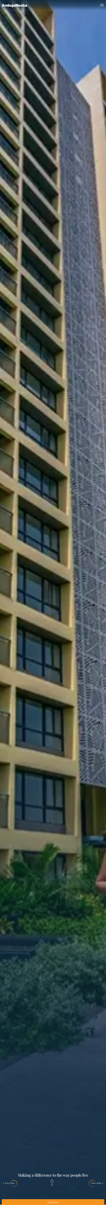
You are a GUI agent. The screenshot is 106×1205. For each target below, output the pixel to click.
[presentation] (9, 1183)
